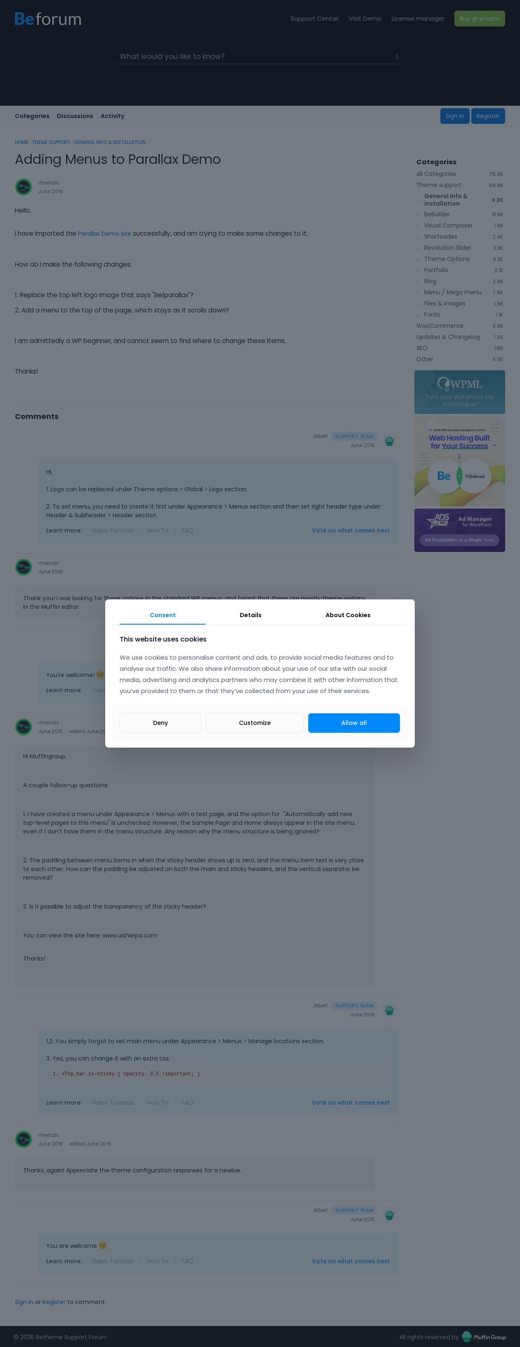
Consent (163, 615)
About (348, 615)
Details (251, 615)
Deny (160, 723)
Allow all (354, 723)
